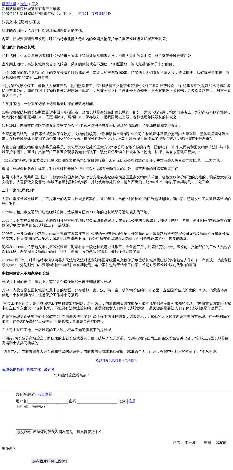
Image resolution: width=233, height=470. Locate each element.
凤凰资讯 (9, 4)
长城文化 (33, 369)
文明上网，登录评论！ (38, 419)
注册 (132, 401)
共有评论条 (101, 13)
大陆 (24, 4)
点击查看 (45, 394)
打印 (82, 13)
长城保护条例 (13, 369)
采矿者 (49, 369)
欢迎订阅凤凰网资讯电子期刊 (116, 360)
